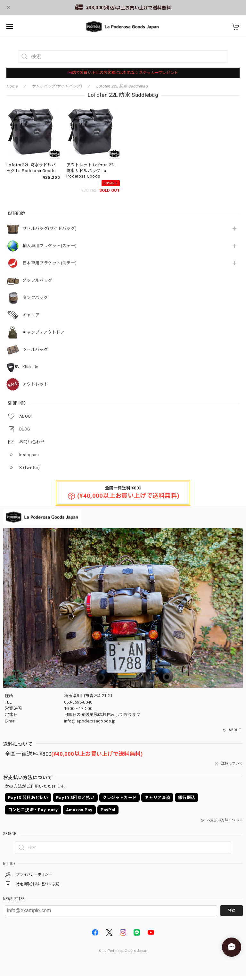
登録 (231, 910)
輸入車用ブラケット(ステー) (49, 245)
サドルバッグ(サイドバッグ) (49, 228)
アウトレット (35, 384)
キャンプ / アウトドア (43, 332)
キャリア (30, 315)
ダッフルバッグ (37, 280)
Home (11, 86)
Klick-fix (30, 366)
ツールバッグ (35, 349)
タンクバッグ (35, 297)
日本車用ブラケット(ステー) (49, 263)
